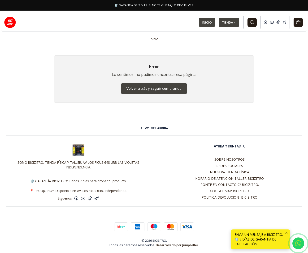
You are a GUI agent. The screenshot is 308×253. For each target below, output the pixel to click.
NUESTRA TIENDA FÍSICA (229, 172)
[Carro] (298, 22)
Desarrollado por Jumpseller (177, 245)
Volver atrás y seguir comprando (154, 88)
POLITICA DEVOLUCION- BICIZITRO (229, 197)
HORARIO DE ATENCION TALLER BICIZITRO (229, 178)
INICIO (207, 22)
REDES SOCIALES (229, 165)
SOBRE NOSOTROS (229, 159)
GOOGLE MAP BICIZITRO (229, 191)
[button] (154, 128)
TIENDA (229, 22)
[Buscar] (252, 22)
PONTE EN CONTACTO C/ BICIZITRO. (229, 184)
